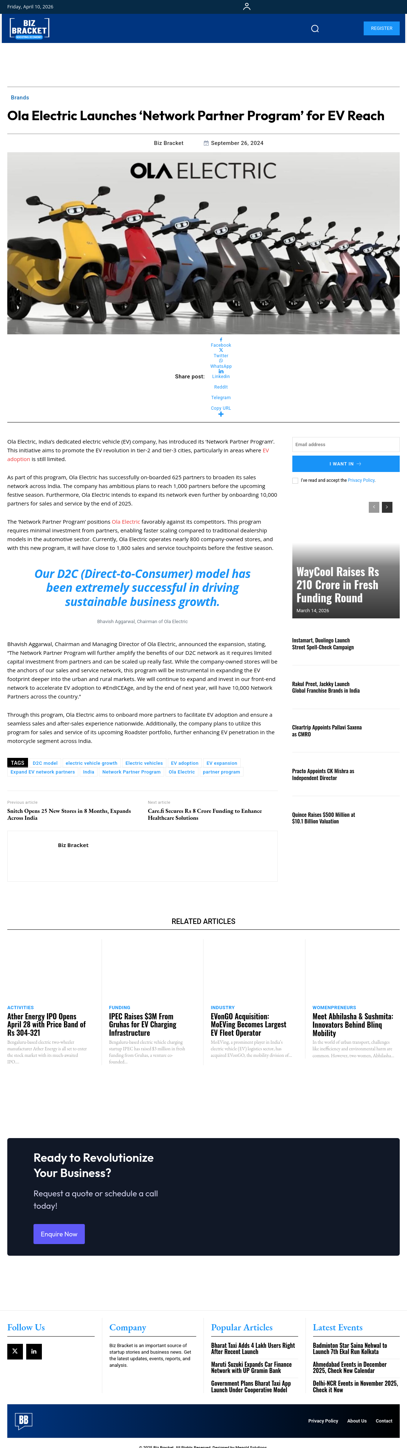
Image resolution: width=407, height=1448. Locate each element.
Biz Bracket (168, 143)
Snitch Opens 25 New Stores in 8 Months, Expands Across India (69, 814)
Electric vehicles (144, 763)
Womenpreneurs (334, 1007)
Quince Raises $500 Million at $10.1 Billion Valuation (324, 816)
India (88, 772)
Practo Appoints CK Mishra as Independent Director (319, 772)
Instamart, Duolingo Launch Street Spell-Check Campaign (323, 642)
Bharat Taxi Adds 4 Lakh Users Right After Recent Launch (250, 1341)
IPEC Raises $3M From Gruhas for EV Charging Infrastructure (146, 1018)
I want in (346, 463)
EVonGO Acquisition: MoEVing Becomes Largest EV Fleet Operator (247, 1021)
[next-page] (387, 505)
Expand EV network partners (43, 772)
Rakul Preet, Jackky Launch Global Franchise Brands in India (323, 685)
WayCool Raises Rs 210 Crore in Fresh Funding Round (339, 594)
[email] (346, 444)
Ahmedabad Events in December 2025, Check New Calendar (354, 1359)
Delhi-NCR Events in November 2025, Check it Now (353, 1377)
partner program (221, 772)
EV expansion (221, 763)
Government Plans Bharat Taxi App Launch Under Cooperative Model (248, 1377)
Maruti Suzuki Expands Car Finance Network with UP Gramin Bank (249, 1359)
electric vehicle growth (92, 763)
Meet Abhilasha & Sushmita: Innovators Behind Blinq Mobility (353, 1018)
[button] (314, 28)
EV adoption (185, 763)
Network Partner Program (131, 772)
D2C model (45, 763)
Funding (120, 1007)
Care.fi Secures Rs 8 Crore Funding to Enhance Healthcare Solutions (205, 814)
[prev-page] (374, 505)
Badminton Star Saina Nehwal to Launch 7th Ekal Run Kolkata (356, 1341)
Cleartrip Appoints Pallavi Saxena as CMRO (325, 729)
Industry (223, 1007)
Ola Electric (126, 521)
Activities (20, 1007)
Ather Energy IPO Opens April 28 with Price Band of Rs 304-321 (47, 1018)
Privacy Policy (361, 478)
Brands (20, 97)
